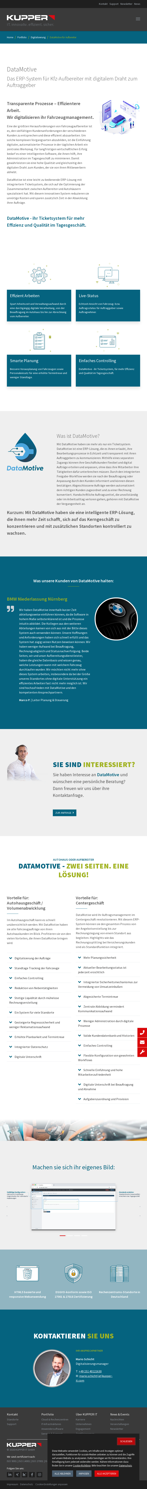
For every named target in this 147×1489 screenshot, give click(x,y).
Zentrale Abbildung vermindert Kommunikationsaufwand (101, 1009)
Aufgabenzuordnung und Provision (106, 1099)
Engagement (83, 1429)
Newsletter (126, 4)
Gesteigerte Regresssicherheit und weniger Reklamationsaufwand (34, 1024)
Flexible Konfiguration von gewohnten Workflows (106, 1057)
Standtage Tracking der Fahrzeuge (36, 968)
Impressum (12, 1484)
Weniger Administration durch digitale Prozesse (106, 1023)
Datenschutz (26, 1484)
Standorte (13, 1419)
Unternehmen (83, 1424)
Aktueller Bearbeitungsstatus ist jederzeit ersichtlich (102, 970)
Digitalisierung (38, 37)
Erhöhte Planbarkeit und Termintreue (39, 1037)
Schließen (126, 1441)
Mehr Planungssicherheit (99, 957)
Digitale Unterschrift (28, 1057)
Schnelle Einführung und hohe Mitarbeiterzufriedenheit (100, 1072)
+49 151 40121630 (90, 1371)
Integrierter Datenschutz (31, 1047)
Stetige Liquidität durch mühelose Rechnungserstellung (34, 1000)
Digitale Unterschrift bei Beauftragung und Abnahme (105, 1087)
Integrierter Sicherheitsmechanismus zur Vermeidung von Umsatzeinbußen (108, 984)
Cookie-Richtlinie (82, 1465)
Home (10, 37)
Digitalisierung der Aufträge (32, 958)
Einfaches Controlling (28, 978)
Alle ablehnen (63, 1473)
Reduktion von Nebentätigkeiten (36, 988)
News (137, 4)
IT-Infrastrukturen (51, 1424)
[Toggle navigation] (138, 19)
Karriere (80, 1419)
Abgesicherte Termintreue (100, 996)
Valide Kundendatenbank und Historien (108, 1035)
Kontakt (103, 4)
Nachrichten (117, 1419)
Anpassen (84, 1473)
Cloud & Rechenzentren (54, 1419)
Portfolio (22, 37)
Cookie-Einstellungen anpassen (51, 1484)
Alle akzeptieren (106, 1473)
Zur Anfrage (64, 812)
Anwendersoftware (52, 1429)
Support (113, 4)
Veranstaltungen (119, 1424)
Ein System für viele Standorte (34, 1012)
